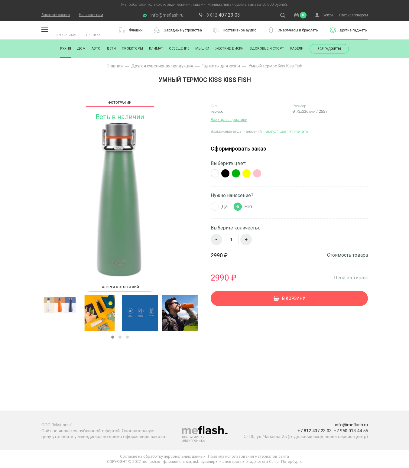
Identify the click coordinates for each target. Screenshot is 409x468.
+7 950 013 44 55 (351, 431)
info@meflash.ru (167, 15)
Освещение (179, 48)
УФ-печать (298, 131)
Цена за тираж (351, 277)
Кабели (297, 48)
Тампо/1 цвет (276, 131)
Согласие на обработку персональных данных (162, 456)
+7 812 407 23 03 (314, 431)
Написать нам (91, 15)
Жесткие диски (229, 48)
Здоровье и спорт (267, 48)
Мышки (202, 48)
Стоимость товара (347, 255)
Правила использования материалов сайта (248, 456)
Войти (328, 15)
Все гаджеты (329, 49)
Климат (156, 48)
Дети (111, 48)
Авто (96, 48)
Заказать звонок (55, 15)
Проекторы (132, 48)
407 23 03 (223, 15)
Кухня (65, 48)
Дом (81, 48)
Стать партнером (353, 15)
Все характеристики (229, 119)
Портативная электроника (77, 35)
